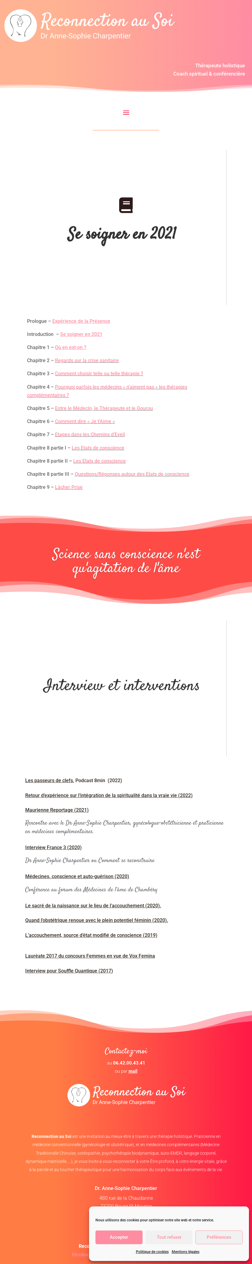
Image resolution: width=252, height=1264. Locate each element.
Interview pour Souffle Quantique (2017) (69, 971)
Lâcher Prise (69, 487)
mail (133, 1071)
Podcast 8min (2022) (73, 780)
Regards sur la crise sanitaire (87, 360)
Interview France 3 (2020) (53, 847)
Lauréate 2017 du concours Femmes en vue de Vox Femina (90, 956)
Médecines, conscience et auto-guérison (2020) (77, 876)
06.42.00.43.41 (129, 1063)
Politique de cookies (152, 1252)
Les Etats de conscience (98, 448)
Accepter (119, 1237)
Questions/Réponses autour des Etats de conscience (132, 474)
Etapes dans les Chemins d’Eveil (90, 434)
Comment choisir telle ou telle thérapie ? (99, 373)
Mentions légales (185, 1252)
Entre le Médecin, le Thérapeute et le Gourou (104, 408)
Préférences (219, 1237)
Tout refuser (169, 1237)
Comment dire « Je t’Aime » (85, 421)
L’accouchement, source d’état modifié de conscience (84, 935)
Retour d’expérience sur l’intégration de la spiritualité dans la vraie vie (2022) (109, 795)
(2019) (150, 935)
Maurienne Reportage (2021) (57, 810)
